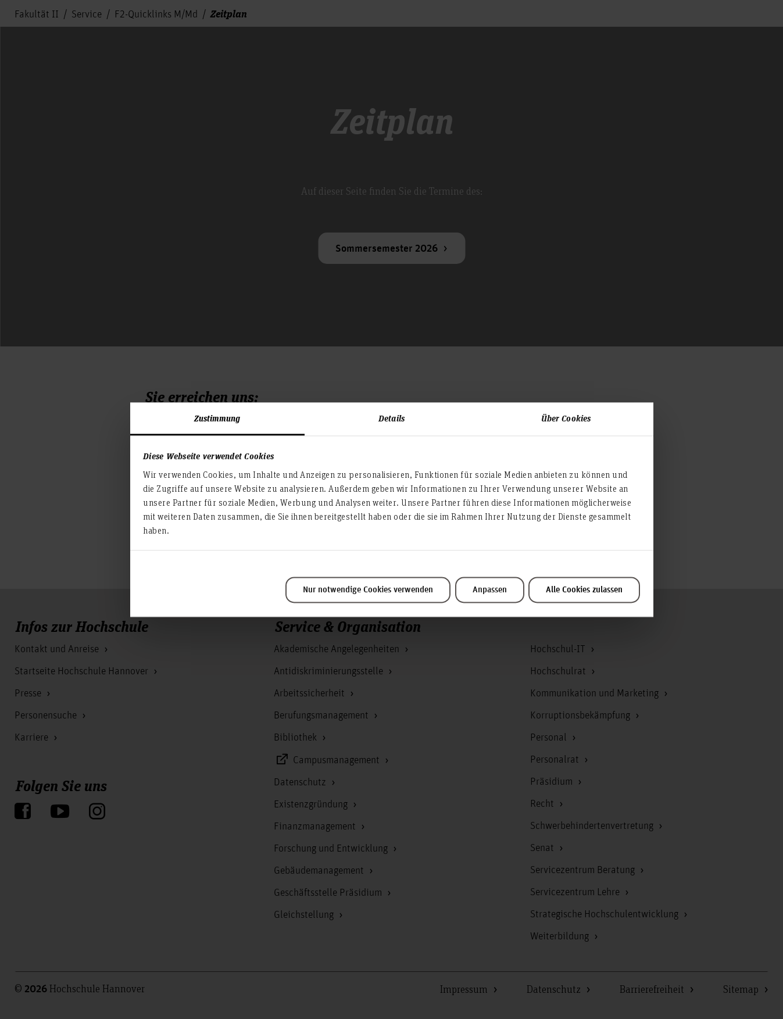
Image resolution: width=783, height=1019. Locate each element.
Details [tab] (391, 418)
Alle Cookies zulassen (584, 590)
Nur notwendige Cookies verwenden (368, 590)
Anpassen (490, 590)
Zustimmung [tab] (217, 418)
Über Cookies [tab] (566, 418)
